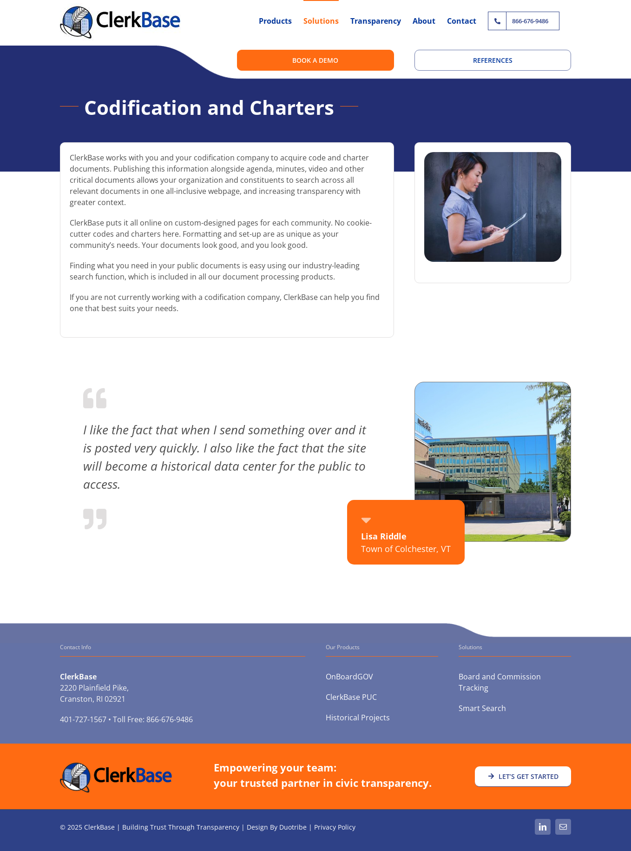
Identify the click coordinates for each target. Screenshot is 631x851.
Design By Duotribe (277, 827)
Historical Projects (358, 717)
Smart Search (482, 708)
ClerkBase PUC (351, 697)
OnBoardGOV (349, 676)
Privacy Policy (334, 827)
